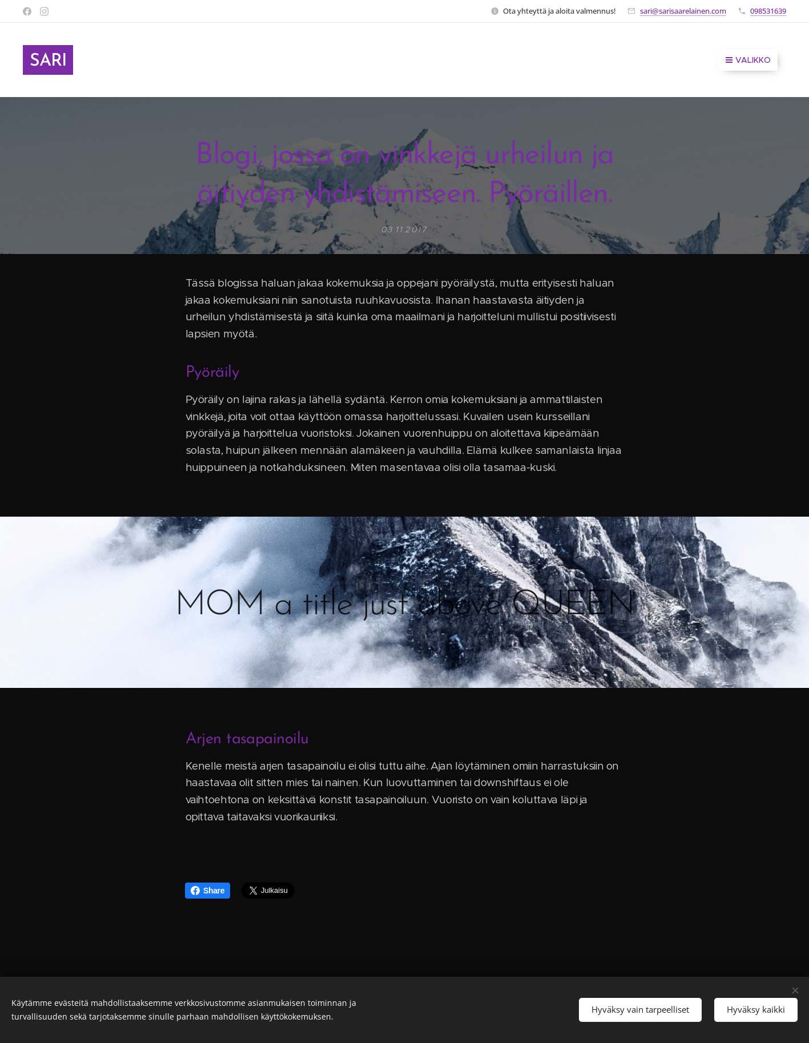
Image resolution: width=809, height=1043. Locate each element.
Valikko (748, 60)
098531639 (768, 11)
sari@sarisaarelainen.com (683, 11)
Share (207, 890)
